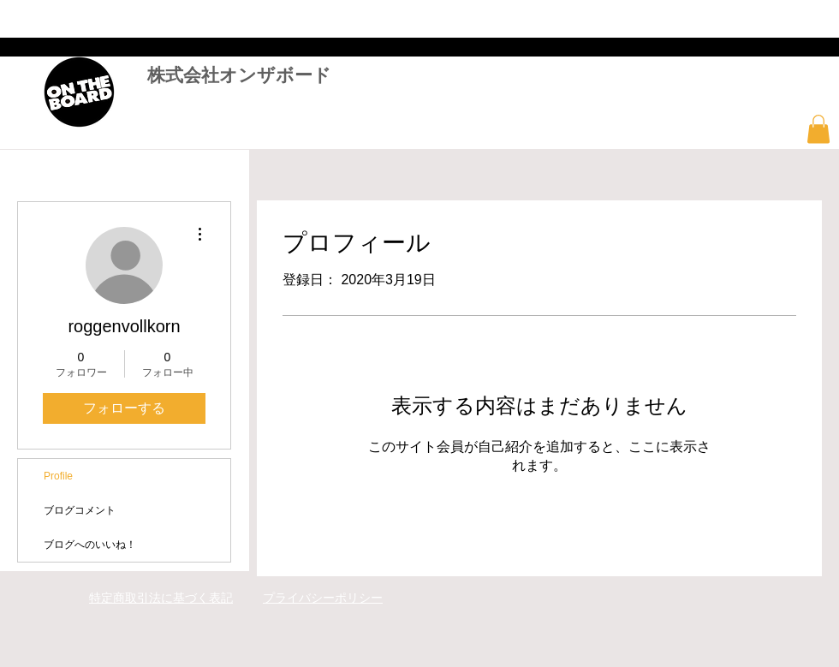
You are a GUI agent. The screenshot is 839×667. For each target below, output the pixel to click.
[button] (818, 129)
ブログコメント (80, 510)
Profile (58, 476)
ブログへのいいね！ (90, 545)
